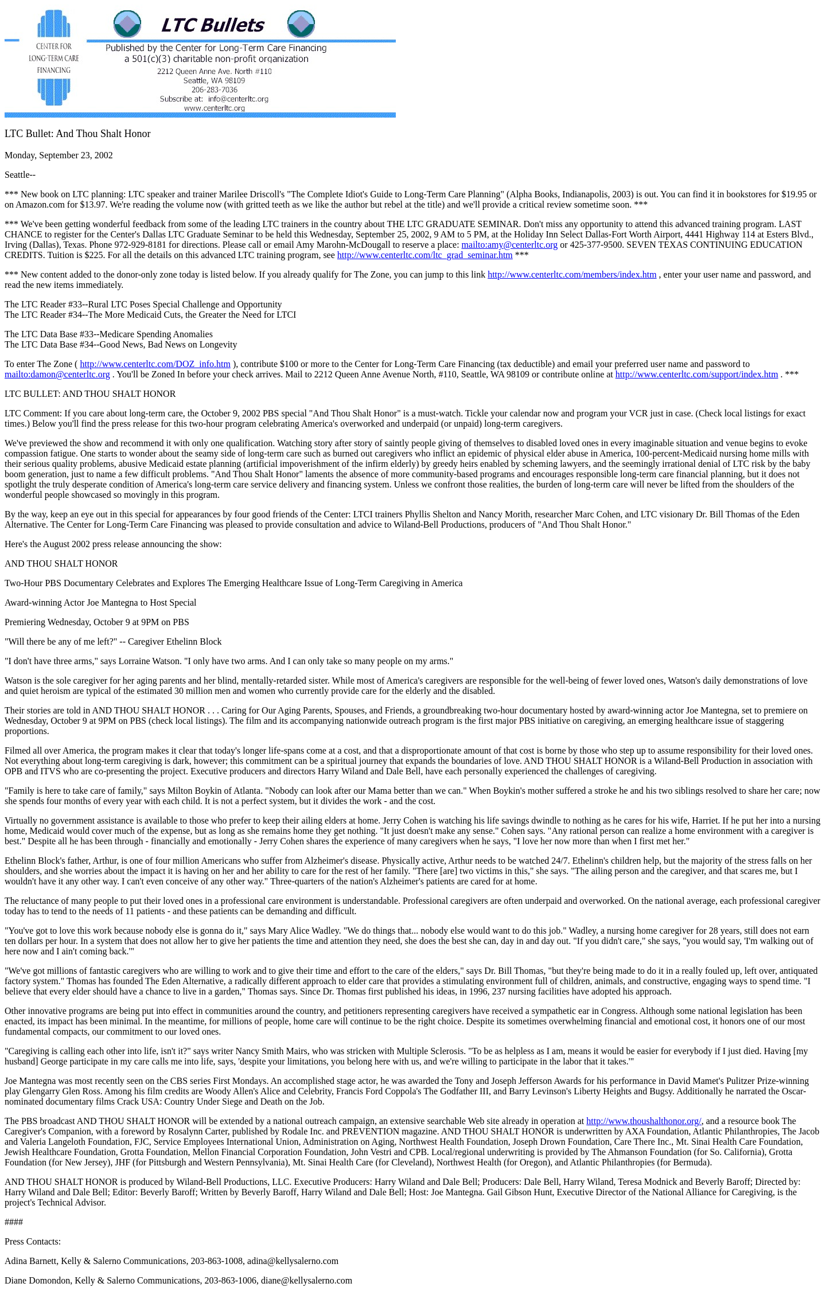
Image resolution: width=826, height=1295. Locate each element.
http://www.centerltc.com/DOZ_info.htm (155, 364)
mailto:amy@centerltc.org (510, 244)
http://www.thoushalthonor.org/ (643, 1121)
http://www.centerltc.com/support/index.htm (696, 374)
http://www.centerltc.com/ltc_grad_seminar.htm (425, 255)
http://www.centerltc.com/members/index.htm (572, 274)
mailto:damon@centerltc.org (57, 374)
